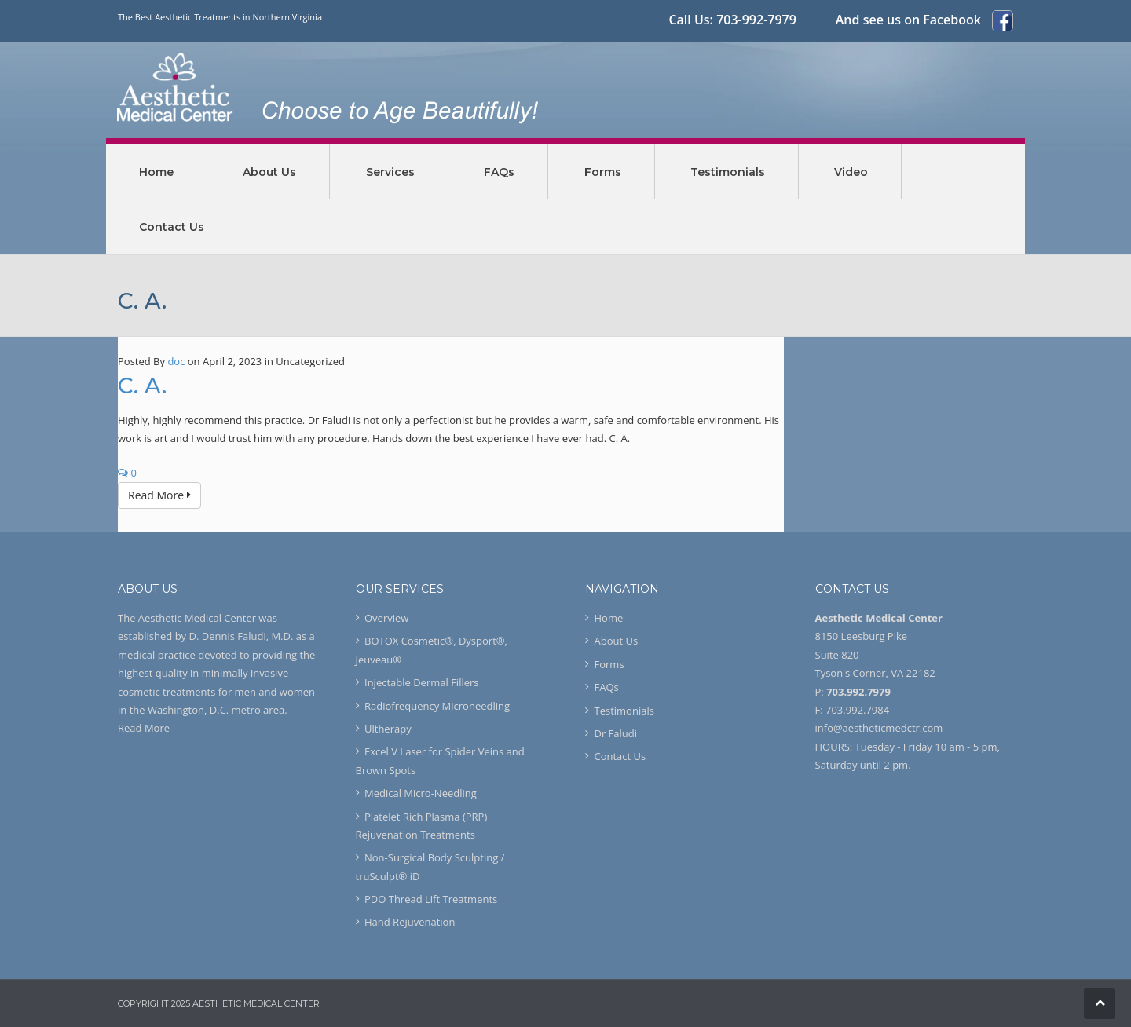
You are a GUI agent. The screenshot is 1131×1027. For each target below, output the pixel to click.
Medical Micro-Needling (420, 793)
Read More (159, 495)
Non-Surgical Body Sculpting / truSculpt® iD (430, 866)
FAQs (607, 687)
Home (609, 618)
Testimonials (624, 711)
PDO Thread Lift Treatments (430, 899)
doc (176, 361)
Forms (609, 664)
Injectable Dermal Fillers (421, 682)
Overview (386, 618)
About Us (617, 641)
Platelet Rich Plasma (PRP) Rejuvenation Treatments (422, 826)
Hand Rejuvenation (409, 922)
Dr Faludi (616, 733)
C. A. (142, 385)
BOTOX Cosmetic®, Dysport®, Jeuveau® (431, 650)
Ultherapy (388, 729)
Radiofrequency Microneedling (437, 706)
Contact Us (620, 756)
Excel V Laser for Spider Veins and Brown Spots (440, 760)
